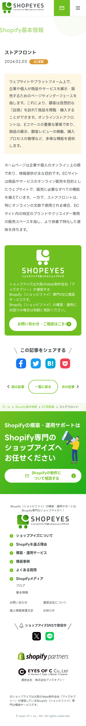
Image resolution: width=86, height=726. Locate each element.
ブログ (20, 585)
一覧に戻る (43, 386)
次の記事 (68, 386)
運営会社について (55, 602)
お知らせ (49, 610)
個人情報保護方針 (21, 610)
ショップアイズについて (34, 535)
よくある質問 (26, 570)
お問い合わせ (19, 602)
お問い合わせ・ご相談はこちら (43, 324)
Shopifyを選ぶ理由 (31, 544)
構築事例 (23, 561)
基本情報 (22, 592)
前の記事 (17, 386)
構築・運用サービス (31, 553)
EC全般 (39, 61)
